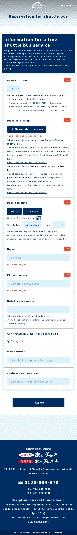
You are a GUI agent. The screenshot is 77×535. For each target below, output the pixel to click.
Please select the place (29, 129)
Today (14, 211)
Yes (10, 341)
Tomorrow (32, 211)
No (19, 341)
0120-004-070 (38, 482)
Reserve (39, 403)
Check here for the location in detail (27, 162)
